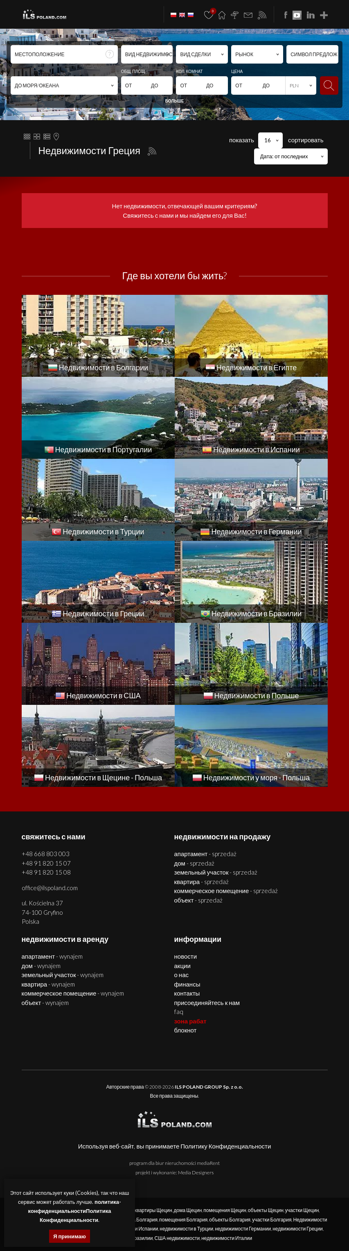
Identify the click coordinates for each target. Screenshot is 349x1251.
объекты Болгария (229, 1220)
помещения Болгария (183, 1220)
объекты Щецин (266, 1210)
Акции (182, 965)
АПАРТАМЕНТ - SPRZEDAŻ (205, 853)
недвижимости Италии (226, 1238)
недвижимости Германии (243, 1229)
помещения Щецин (224, 1210)
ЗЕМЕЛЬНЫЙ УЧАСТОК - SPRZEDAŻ (216, 872)
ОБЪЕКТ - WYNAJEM (45, 1002)
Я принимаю (69, 1236)
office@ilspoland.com (50, 887)
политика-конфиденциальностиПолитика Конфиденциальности (74, 1211)
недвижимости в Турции (186, 1229)
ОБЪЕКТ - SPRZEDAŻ (198, 900)
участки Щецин (302, 1210)
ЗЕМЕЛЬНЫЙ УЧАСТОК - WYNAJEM (63, 974)
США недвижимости (177, 1238)
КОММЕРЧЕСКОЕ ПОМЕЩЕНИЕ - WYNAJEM (73, 993)
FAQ (178, 1011)
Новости (185, 956)
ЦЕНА (237, 71)
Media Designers (196, 1172)
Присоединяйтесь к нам (207, 1002)
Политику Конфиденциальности (225, 1146)
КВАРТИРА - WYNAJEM (48, 984)
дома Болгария (141, 1220)
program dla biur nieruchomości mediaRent (174, 1163)
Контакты (187, 993)
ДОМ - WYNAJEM (41, 965)
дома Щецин (188, 1210)
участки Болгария (271, 1220)
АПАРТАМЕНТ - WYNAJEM (52, 956)
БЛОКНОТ (185, 1030)
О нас (181, 974)
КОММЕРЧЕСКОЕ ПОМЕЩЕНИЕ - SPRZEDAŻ (226, 890)
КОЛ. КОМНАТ (189, 71)
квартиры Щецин (153, 1210)
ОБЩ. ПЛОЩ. (133, 71)
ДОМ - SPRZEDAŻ (194, 863)
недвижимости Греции (297, 1229)
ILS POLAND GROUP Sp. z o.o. (209, 1087)
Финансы (187, 984)
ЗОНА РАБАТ (190, 1021)
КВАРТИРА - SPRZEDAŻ (201, 881)
